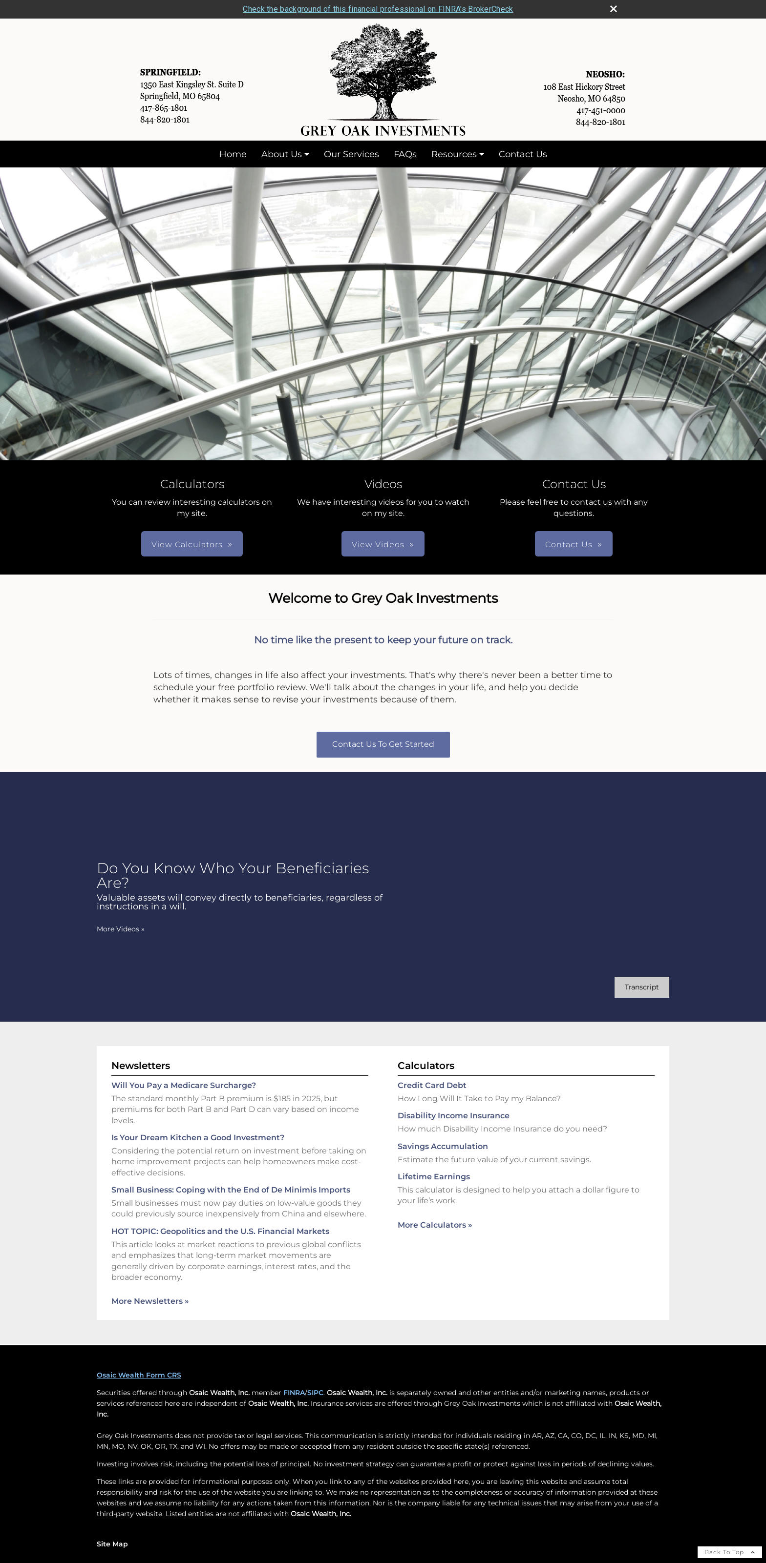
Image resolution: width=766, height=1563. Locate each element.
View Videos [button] (378, 544)
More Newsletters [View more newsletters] (150, 1301)
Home (233, 154)
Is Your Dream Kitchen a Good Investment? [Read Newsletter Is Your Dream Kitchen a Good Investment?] (197, 1137)
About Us (281, 154)
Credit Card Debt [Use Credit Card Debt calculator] (432, 1085)
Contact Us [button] (569, 544)
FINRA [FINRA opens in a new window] (294, 1392)
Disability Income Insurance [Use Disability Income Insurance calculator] (454, 1115)
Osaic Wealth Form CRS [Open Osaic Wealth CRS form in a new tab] (139, 1375)
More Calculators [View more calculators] (435, 1225)
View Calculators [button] (187, 544)
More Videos (121, 928)
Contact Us (523, 154)
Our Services (351, 154)
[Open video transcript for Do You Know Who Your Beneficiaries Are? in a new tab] (642, 987)
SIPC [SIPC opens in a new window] (315, 1392)
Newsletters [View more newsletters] (140, 1065)
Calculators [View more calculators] (426, 1065)
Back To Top (729, 1552)
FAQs (405, 154)
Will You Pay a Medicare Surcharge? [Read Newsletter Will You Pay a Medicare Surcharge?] (183, 1085)
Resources (454, 154)
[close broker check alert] (613, 9)
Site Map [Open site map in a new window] (112, 1544)
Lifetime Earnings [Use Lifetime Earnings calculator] (434, 1176)
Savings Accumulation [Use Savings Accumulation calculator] (443, 1146)
